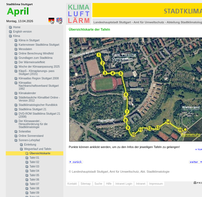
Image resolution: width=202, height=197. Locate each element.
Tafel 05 (34, 175)
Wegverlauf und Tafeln (37, 148)
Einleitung (30, 144)
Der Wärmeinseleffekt (32, 62)
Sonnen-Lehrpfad (29, 140)
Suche (98, 183)
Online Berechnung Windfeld (36, 53)
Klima (16, 35)
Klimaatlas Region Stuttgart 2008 (39, 78)
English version (22, 31)
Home (17, 27)
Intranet (140, 183)
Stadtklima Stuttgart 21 (32, 109)
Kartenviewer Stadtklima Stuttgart (39, 44)
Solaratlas (25, 131)
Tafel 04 (34, 170)
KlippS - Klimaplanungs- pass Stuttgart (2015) (37, 72)
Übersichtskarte (40, 153)
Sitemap (86, 183)
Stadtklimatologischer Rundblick (38, 104)
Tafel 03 (34, 166)
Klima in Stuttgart (29, 40)
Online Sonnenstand (31, 135)
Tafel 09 (34, 192)
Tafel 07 (34, 184)
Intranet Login (123, 183)
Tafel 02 (34, 162)
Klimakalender (27, 93)
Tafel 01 (34, 157)
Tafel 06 (34, 179)
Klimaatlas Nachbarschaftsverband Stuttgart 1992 (39, 85)
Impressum (156, 183)
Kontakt (72, 183)
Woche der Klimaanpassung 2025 (39, 66)
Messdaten (25, 49)
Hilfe (109, 183)
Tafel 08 (34, 188)
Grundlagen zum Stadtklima (35, 57)
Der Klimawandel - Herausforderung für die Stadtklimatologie (33, 124)
